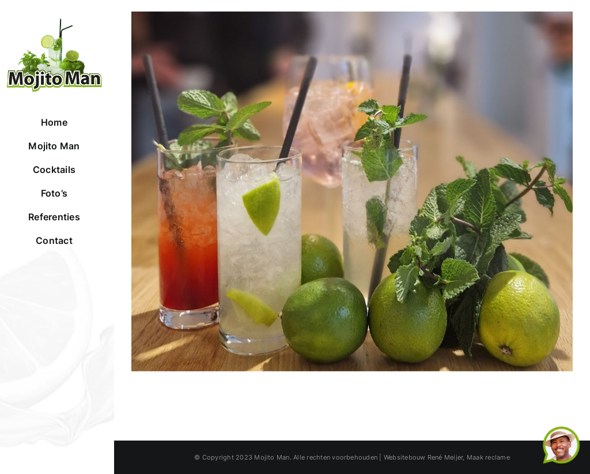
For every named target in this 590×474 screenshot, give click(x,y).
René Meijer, (446, 457)
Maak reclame (488, 457)
